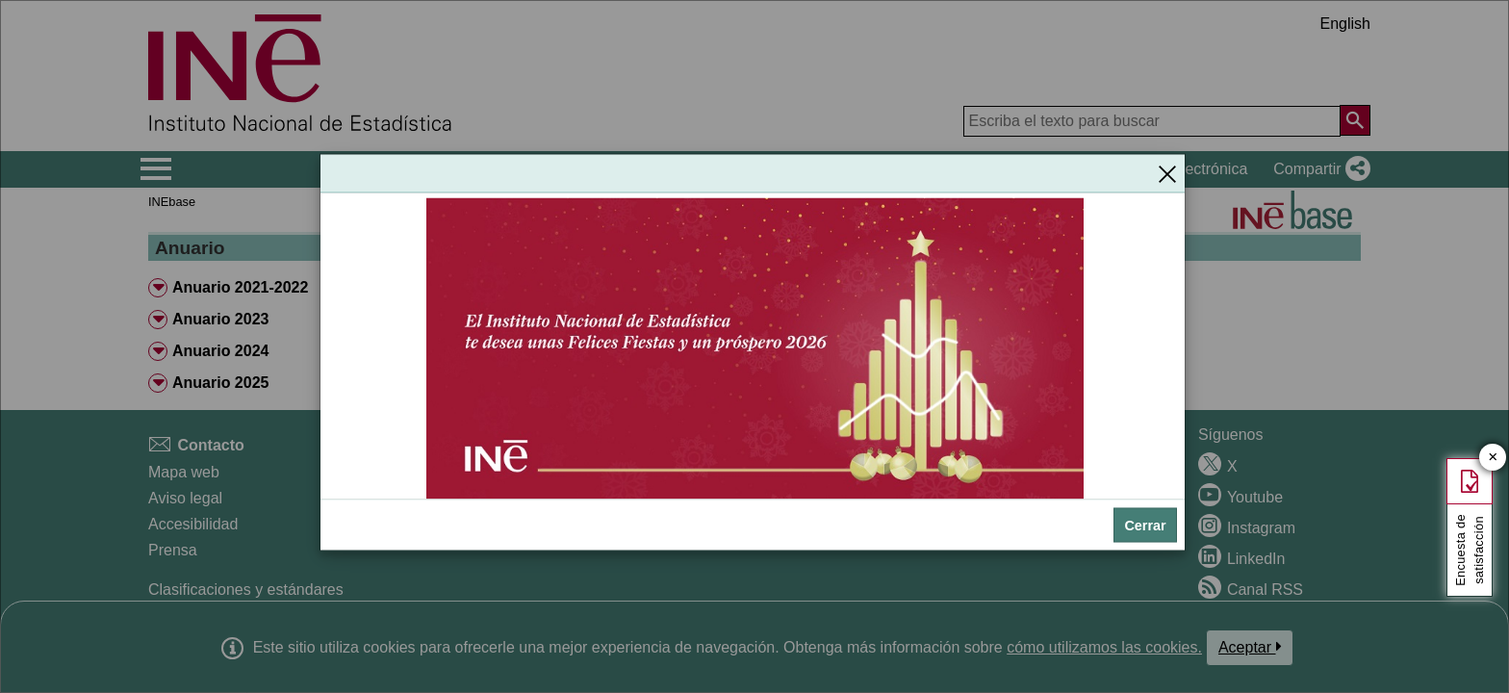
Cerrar (1144, 524)
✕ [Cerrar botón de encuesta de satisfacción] (1493, 457)
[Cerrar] (1167, 173)
